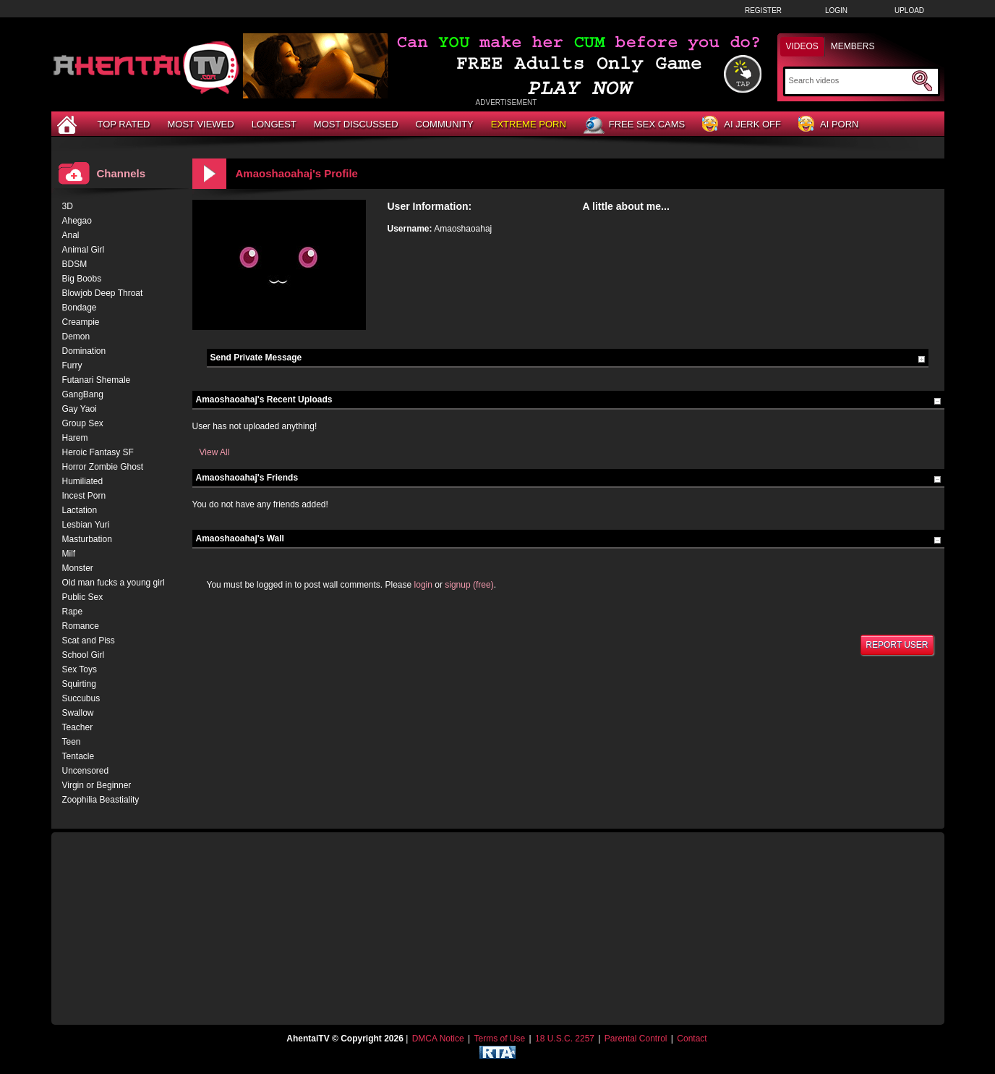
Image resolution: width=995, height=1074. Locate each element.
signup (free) (469, 585)
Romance (80, 626)
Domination (84, 351)
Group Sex (82, 423)
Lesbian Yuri (86, 525)
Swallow (78, 713)
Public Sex (82, 597)
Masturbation (87, 539)
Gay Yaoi (79, 409)
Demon (76, 336)
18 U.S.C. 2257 (564, 1038)
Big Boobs (82, 279)
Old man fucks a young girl (113, 583)
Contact (691, 1038)
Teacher (77, 727)
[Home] (68, 124)
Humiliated (82, 481)
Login (836, 10)
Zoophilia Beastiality (101, 800)
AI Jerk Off (741, 125)
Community (445, 124)
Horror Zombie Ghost (103, 467)
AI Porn (828, 125)
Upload (909, 10)
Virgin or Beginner (97, 785)
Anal (71, 235)
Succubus (81, 698)
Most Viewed (200, 124)
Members (853, 46)
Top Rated (124, 124)
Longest (274, 124)
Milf (69, 554)
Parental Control (636, 1038)
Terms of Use (499, 1038)
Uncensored (85, 771)
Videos (802, 46)
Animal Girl (83, 250)
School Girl (83, 655)
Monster (77, 568)
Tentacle (78, 756)
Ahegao (77, 221)
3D (67, 206)
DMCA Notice (438, 1038)
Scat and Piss (88, 640)
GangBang (82, 394)
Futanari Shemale (96, 380)
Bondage (79, 308)
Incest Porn (84, 496)
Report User (897, 645)
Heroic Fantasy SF (98, 452)
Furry (72, 365)
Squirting (79, 684)
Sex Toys (79, 669)
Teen (71, 742)
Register (763, 10)
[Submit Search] (922, 81)
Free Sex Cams (634, 125)
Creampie (81, 322)
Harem (75, 438)
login (423, 585)
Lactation (80, 510)
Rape (72, 611)
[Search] (848, 80)
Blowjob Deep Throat (102, 293)
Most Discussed (356, 124)
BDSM (74, 264)
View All (215, 452)
